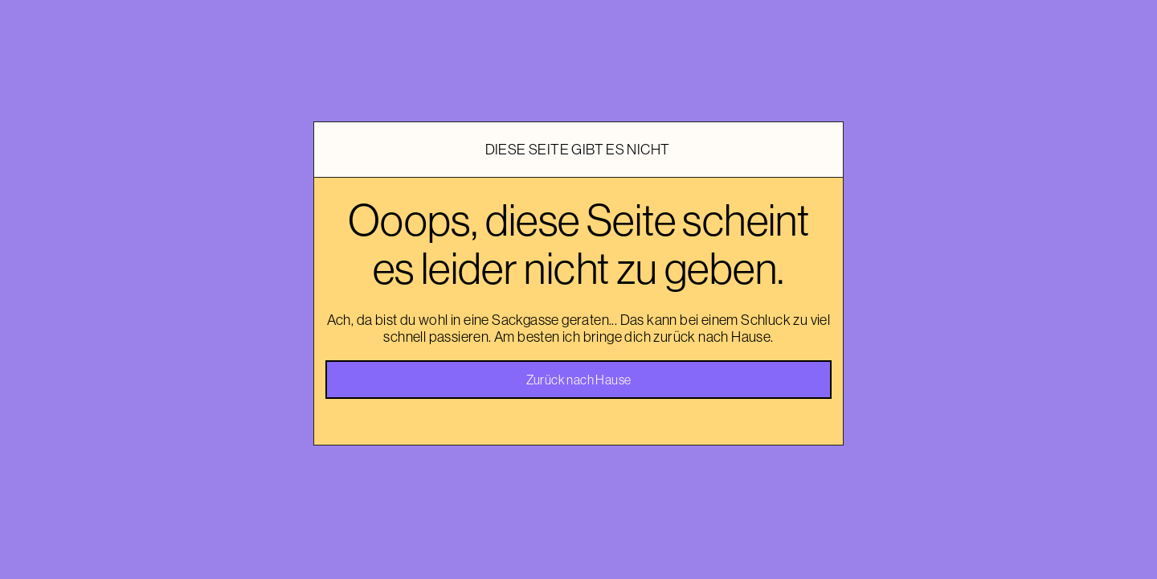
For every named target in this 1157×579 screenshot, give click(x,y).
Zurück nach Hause (579, 380)
